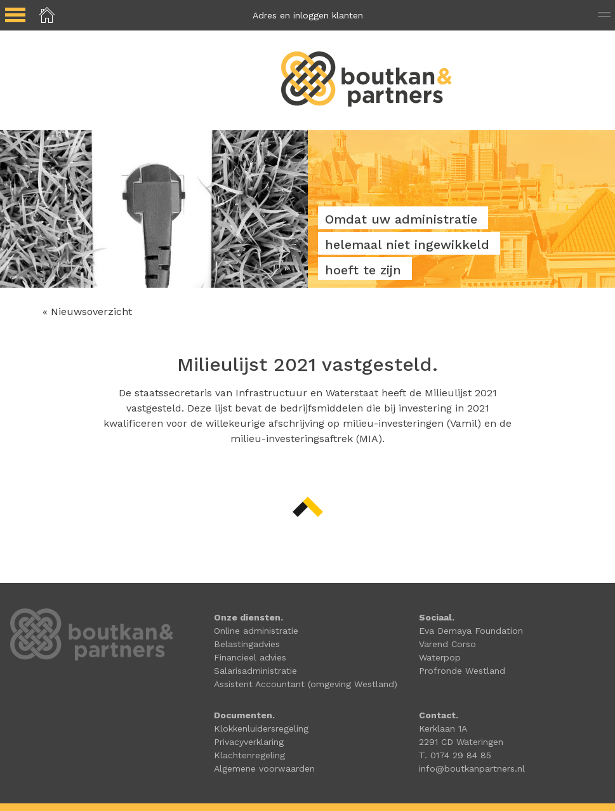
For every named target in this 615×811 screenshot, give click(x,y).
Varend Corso (447, 644)
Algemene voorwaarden (264, 768)
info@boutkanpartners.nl (472, 768)
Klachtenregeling (249, 755)
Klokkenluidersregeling (261, 728)
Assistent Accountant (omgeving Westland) (305, 684)
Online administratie (256, 631)
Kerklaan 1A (443, 728)
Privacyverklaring (249, 742)
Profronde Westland (462, 671)
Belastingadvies (247, 644)
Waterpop (440, 657)
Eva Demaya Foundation (471, 631)
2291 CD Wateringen (461, 742)
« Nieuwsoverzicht (87, 311)
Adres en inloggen (308, 15)
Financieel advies (250, 657)
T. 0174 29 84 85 (455, 755)
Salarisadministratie (255, 671)
